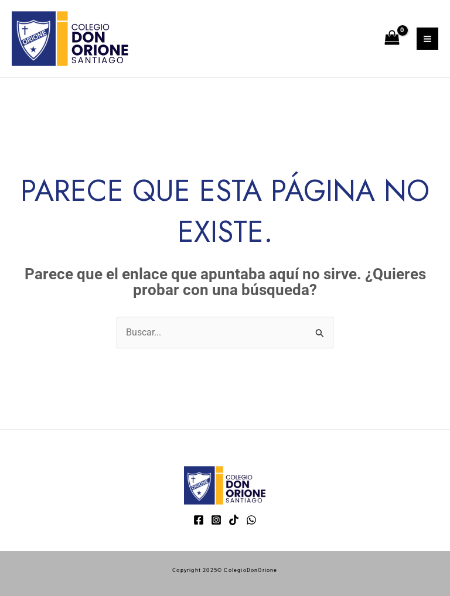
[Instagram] (216, 520)
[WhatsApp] (251, 520)
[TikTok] (234, 520)
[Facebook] (198, 520)
